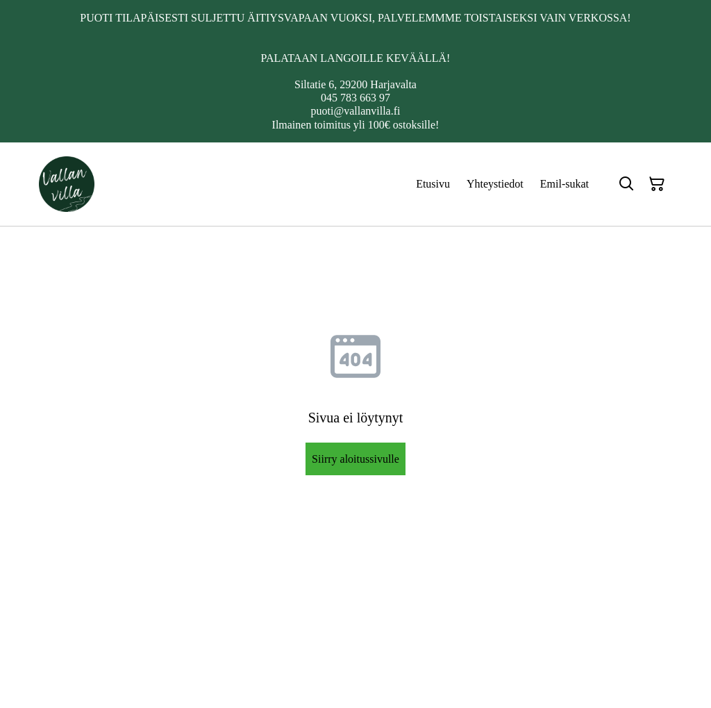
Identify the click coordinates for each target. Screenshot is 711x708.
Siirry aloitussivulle (355, 459)
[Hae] (626, 184)
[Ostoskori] (657, 184)
